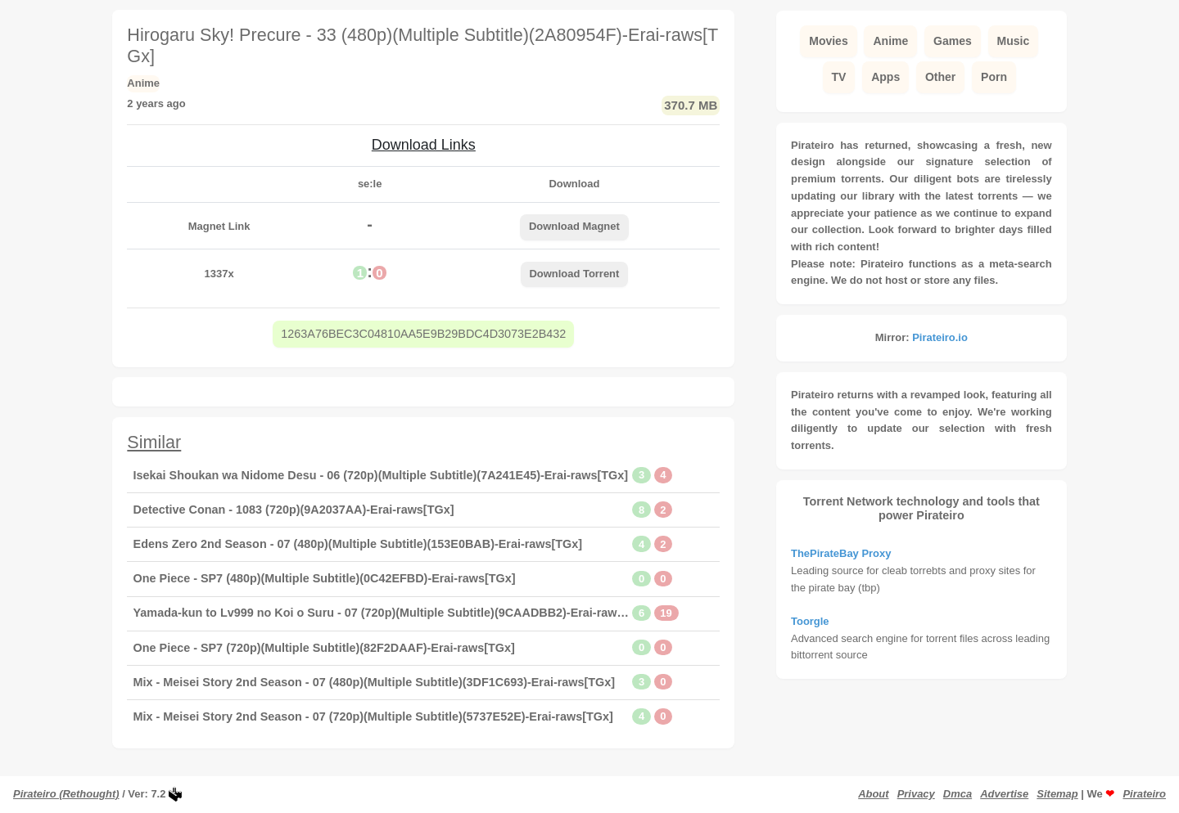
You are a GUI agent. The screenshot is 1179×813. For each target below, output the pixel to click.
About (873, 794)
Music (1013, 40)
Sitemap (1057, 794)
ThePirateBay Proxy (841, 553)
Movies (828, 40)
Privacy (916, 794)
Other (940, 76)
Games (952, 40)
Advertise (1004, 794)
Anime (890, 40)
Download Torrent (574, 273)
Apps (885, 76)
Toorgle (810, 621)
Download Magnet (574, 226)
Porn (994, 76)
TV (839, 76)
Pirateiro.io (940, 337)
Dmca (957, 794)
